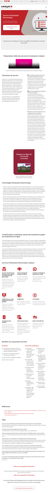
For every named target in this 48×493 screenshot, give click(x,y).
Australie (21, 1)
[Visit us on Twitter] (5, 1)
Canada (32, 1)
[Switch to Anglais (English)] (38, 1)
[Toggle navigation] (46, 7)
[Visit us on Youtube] (9, 1)
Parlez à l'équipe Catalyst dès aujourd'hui (24, 488)
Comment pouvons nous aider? (11, 27)
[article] (24, 162)
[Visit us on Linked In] (7, 1)
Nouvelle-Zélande (15, 1)
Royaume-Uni (26, 1)
